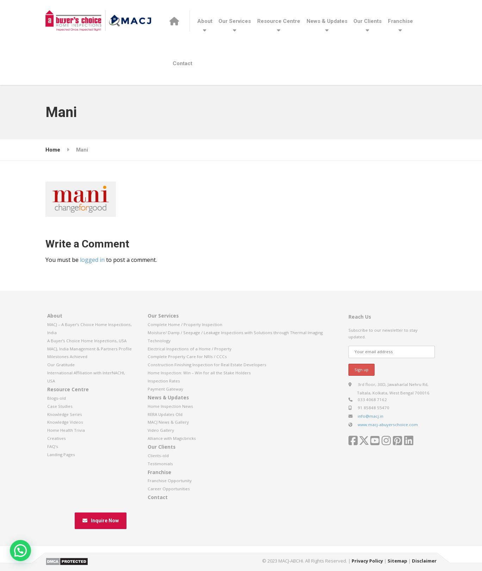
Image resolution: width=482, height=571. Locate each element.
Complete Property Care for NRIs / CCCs (187, 356)
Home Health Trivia (66, 430)
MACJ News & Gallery (168, 422)
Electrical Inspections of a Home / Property (189, 348)
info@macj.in (370, 416)
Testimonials (160, 463)
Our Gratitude (61, 364)
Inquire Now (100, 520)
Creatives (56, 438)
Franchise (400, 21)
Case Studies (60, 406)
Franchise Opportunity (170, 480)
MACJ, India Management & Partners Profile (89, 348)
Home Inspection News (170, 406)
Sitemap (397, 561)
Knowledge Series (64, 414)
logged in (92, 260)
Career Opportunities (169, 488)
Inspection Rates (164, 380)
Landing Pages (61, 454)
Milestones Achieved (67, 356)
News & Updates (327, 21)
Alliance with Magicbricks (172, 438)
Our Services (234, 21)
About (204, 21)
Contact (182, 63)
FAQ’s (52, 446)
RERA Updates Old (165, 414)
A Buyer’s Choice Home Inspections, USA (86, 340)
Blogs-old (56, 398)
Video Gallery (161, 430)
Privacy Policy (367, 561)
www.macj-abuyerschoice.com (388, 424)
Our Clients (367, 21)
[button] (20, 550)
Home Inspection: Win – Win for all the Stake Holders (199, 372)
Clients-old (158, 455)
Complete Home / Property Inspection (185, 324)
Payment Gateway (165, 389)
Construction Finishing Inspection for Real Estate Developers (207, 364)
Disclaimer (424, 561)
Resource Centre (278, 21)
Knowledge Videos (65, 422)
